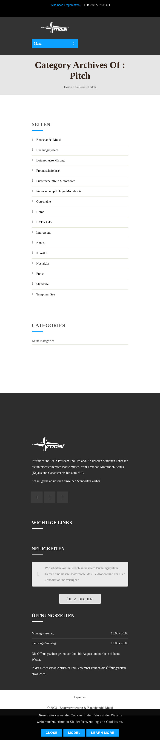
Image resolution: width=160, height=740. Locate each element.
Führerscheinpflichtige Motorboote (58, 191)
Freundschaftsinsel (48, 170)
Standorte (42, 284)
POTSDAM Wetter (80, 410)
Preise (40, 274)
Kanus (40, 243)
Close (52, 733)
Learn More (102, 733)
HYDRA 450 (44, 222)
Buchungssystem (47, 150)
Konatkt (41, 253)
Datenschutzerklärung (50, 160)
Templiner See (45, 294)
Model (74, 733)
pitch (93, 87)
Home (68, 87)
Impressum (43, 232)
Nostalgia (42, 263)
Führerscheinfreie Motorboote (55, 181)
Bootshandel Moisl (48, 140)
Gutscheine (43, 201)
